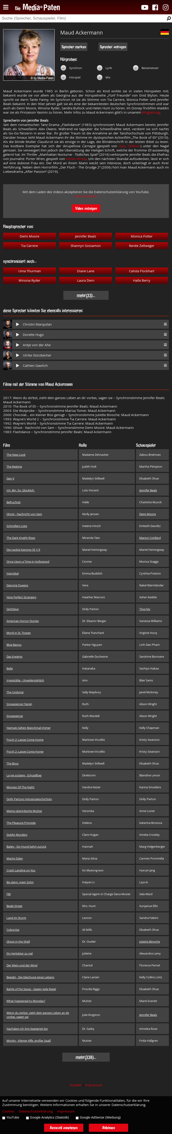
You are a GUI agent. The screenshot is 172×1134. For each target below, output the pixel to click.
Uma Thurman (29, 271)
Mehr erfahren (86, 196)
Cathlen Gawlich (35, 365)
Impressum (94, 1085)
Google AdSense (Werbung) (100, 1117)
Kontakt (76, 1085)
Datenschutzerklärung (36, 1111)
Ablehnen (108, 1127)
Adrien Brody (76, 159)
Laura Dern (85, 280)
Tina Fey (144, 609)
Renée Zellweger (141, 246)
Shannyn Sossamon (86, 246)
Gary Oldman (129, 146)
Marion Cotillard (150, 538)
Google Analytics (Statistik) (49, 1117)
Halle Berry (141, 280)
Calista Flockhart (141, 271)
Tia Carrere (29, 246)
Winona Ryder (29, 280)
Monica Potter (142, 236)
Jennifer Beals (85, 236)
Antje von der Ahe (37, 345)
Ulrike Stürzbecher (37, 355)
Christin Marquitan (37, 324)
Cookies (8, 1111)
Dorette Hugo (33, 335)
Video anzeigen (86, 208)
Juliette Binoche (149, 942)
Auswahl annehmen (63, 1127)
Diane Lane (85, 271)
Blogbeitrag (151, 112)
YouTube (12, 1117)
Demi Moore (29, 236)
